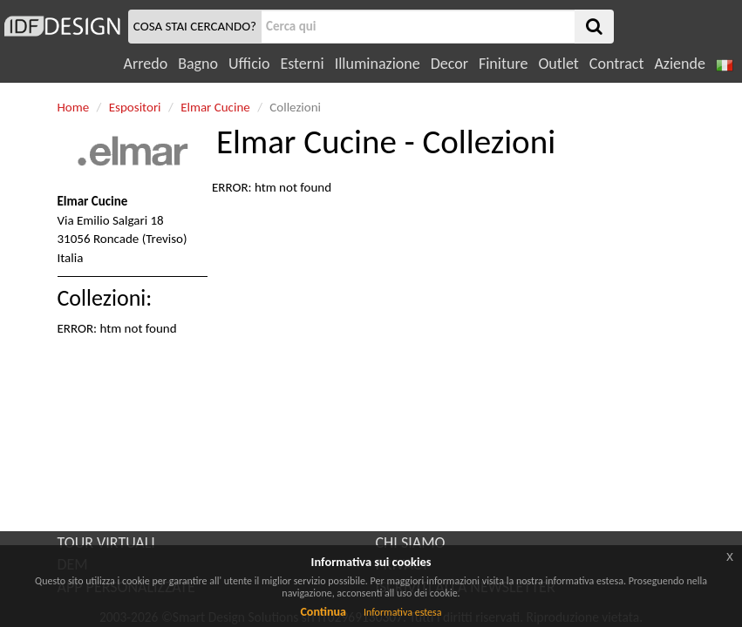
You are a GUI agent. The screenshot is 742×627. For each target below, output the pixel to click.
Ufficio (248, 63)
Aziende (679, 63)
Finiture (503, 63)
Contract (616, 63)
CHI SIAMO (411, 542)
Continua (322, 611)
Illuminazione (377, 63)
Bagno (198, 63)
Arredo (146, 63)
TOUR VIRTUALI (106, 542)
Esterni (301, 63)
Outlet (558, 63)
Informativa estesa (403, 612)
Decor (449, 63)
